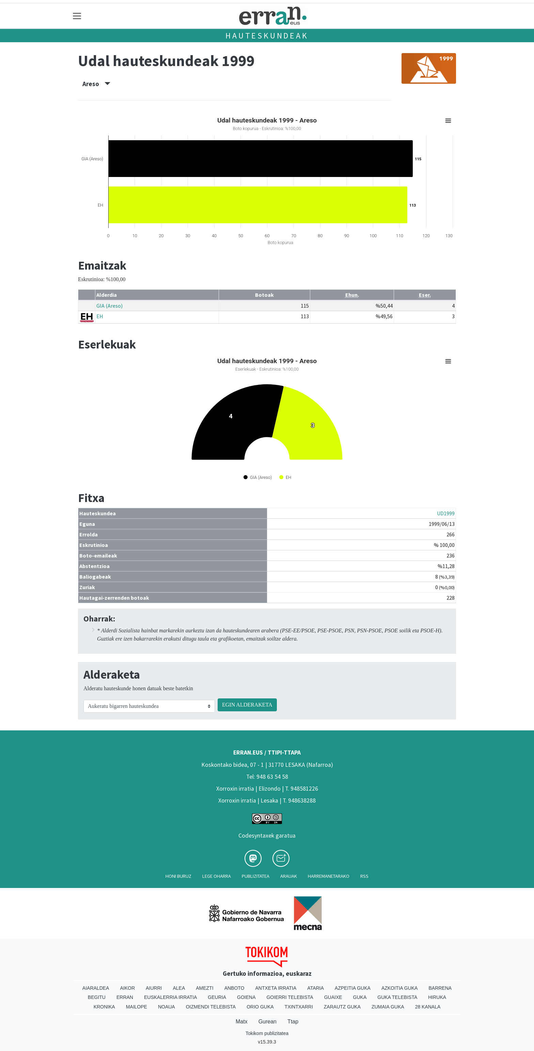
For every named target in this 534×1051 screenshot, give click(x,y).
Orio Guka (260, 1006)
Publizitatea (255, 876)
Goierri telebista (289, 997)
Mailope (136, 1006)
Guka (360, 997)
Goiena (246, 997)
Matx (242, 1021)
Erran (124, 997)
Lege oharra (216, 876)
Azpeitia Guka (353, 988)
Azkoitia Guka (399, 988)
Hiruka (437, 997)
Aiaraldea (95, 988)
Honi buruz (178, 876)
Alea (179, 988)
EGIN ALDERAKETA (247, 705)
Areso (96, 84)
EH (99, 316)
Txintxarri (299, 1006)
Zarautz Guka (342, 1006)
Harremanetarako (328, 876)
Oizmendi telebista (211, 1006)
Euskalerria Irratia (170, 997)
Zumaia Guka (388, 1006)
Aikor (127, 988)
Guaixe (333, 997)
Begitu (97, 997)
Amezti (204, 988)
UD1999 (446, 513)
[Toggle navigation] (77, 16)
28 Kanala (428, 1006)
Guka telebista (397, 997)
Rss (364, 876)
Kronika (104, 1006)
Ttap (292, 1021)
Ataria (315, 988)
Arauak (288, 876)
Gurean (267, 1021)
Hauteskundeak (266, 35)
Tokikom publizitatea (267, 1033)
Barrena (440, 988)
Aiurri (154, 988)
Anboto (234, 988)
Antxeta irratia (276, 988)
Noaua (166, 1006)
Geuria (217, 997)
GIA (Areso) (109, 305)
